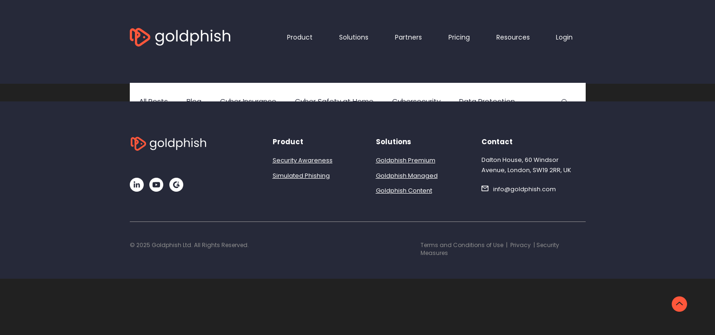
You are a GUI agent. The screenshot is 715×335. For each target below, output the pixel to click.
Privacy (520, 245)
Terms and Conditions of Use (462, 245)
